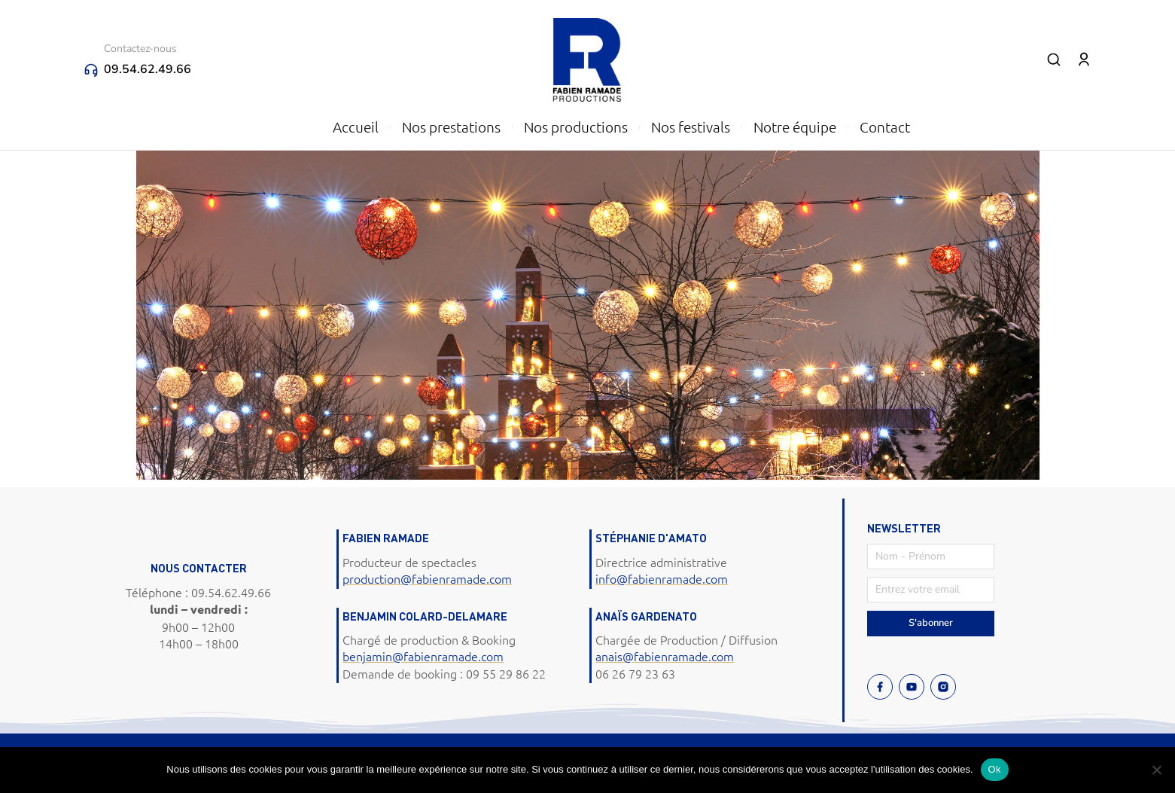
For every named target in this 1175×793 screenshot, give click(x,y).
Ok (994, 769)
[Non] (1156, 769)
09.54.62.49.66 (147, 69)
